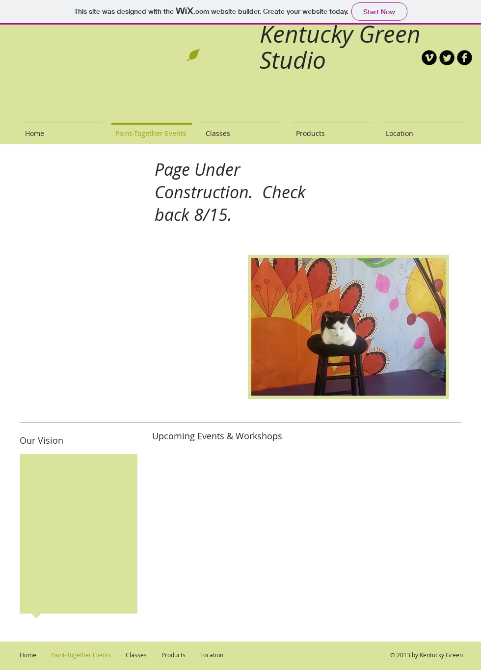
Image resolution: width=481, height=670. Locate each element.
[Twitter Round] (446, 57)
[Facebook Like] (414, 100)
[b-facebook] (464, 57)
